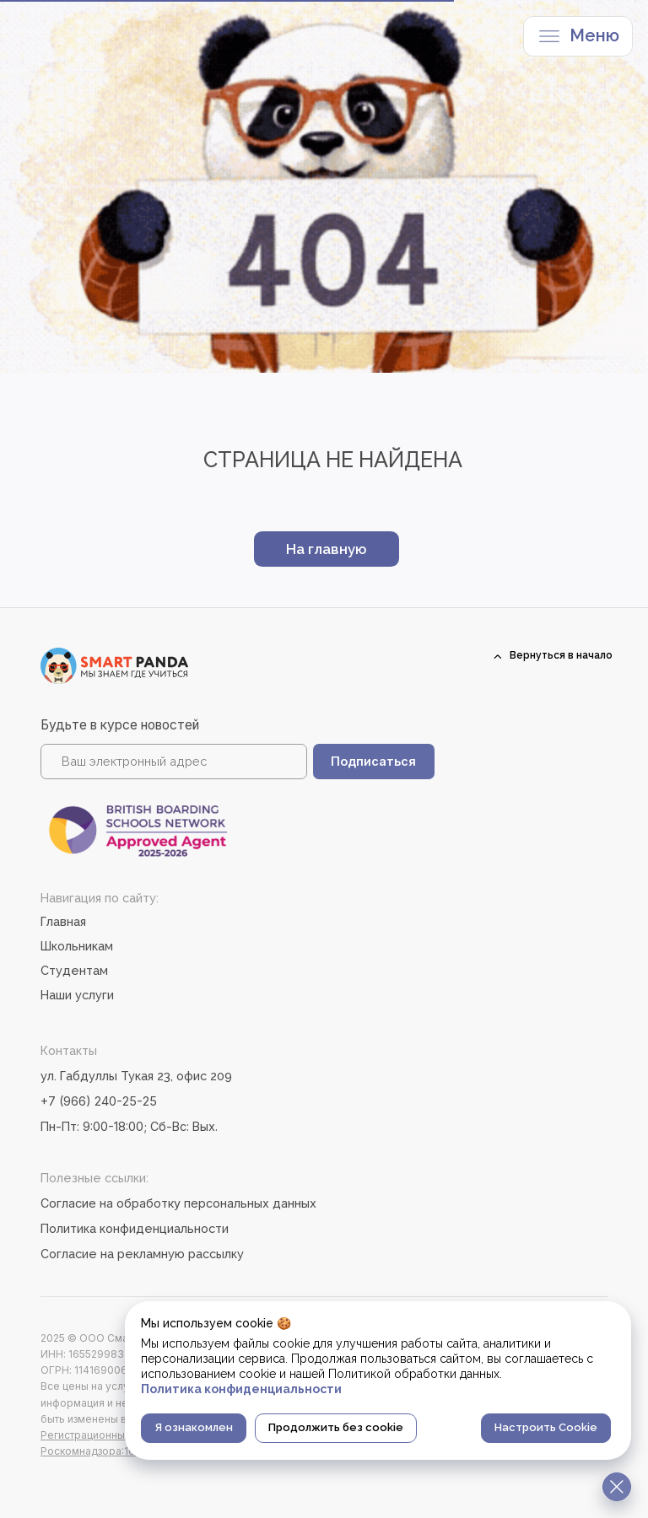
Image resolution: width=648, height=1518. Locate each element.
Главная (63, 921)
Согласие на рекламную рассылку (142, 1253)
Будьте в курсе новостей (119, 725)
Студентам (74, 970)
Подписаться (373, 761)
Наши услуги (77, 995)
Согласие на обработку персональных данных (178, 1203)
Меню (594, 35)
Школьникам (76, 946)
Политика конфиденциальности (134, 1228)
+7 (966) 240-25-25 (98, 1101)
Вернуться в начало (561, 655)
